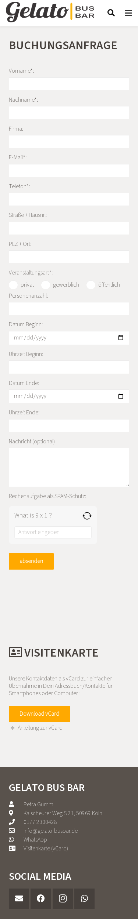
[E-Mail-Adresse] (19, 899)
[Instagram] (63, 899)
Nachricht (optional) (69, 462)
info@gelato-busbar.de (51, 831)
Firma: (69, 136)
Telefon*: (69, 194)
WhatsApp (35, 840)
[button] (111, 13)
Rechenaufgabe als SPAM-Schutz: (47, 496)
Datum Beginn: (69, 332)
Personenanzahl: (69, 303)
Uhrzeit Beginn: (69, 362)
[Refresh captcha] (87, 515)
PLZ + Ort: (69, 252)
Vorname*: (69, 78)
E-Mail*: (69, 165)
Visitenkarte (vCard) (46, 848)
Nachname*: (69, 107)
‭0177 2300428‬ (40, 822)
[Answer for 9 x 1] (53, 532)
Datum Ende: (69, 391)
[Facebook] (41, 899)
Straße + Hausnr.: (69, 223)
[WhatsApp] (84, 899)
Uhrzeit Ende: (69, 420)
